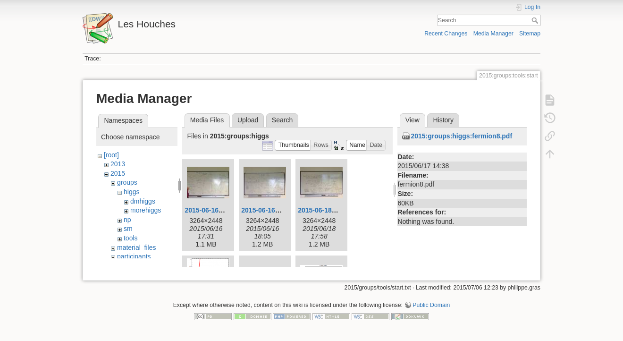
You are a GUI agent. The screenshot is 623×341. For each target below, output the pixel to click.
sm (128, 228)
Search (535, 20)
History (443, 120)
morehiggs (145, 210)
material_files (136, 247)
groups (127, 182)
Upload (247, 120)
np (127, 219)
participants (134, 256)
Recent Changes (445, 33)
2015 (117, 173)
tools (131, 238)
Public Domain (431, 310)
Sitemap (529, 33)
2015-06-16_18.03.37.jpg (278, 210)
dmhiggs (142, 201)
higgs (131, 192)
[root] (111, 155)
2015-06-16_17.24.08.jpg (222, 210)
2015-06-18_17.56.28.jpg (335, 210)
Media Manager (493, 33)
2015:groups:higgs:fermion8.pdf (461, 136)
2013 (117, 164)
